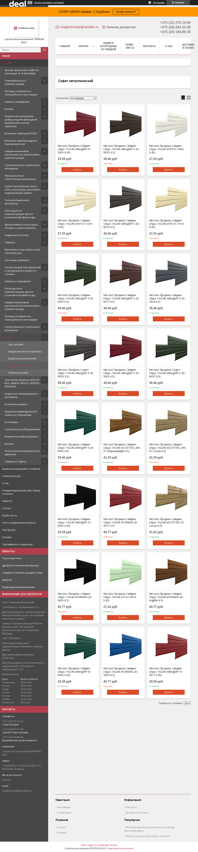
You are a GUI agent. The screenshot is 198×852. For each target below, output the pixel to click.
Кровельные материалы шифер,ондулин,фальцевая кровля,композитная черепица (21, 121)
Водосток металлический (22, 358)
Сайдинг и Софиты (15, 461)
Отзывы (7, 537)
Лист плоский (15, 344)
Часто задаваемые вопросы (19, 522)
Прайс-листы (9, 515)
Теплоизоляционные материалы (17, 201)
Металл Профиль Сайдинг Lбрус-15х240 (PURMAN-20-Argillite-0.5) (166, 597)
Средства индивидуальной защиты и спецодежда (21, 413)
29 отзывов (158, 2)
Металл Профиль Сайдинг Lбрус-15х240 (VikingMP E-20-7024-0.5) (167, 298)
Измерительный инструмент (22, 436)
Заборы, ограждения (17, 101)
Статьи (6, 508)
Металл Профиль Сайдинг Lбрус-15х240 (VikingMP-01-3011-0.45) (166, 672)
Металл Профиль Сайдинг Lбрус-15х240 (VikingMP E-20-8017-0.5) (121, 298)
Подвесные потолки (17, 235)
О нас (5, 483)
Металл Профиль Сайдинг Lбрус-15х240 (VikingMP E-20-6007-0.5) (76, 298)
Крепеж (9, 443)
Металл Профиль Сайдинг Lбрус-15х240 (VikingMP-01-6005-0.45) (75, 672)
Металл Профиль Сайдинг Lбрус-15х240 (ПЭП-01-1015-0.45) (75, 224)
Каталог (7, 62)
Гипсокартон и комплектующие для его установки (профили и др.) (20, 214)
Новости (7, 501)
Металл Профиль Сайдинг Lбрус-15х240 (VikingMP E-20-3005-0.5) (121, 373)
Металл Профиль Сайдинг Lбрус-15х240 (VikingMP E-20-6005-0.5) (76, 448)
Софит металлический (20, 365)
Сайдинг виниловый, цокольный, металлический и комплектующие (22, 155)
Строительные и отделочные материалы (22, 166)
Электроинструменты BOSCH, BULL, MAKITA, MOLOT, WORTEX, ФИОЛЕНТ (22, 383)
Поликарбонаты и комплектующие (15, 82)
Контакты (149, 46)
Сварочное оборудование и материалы (21, 395)
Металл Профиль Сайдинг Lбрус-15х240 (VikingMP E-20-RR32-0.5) (121, 149)
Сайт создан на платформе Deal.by (99, 845)
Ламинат (10, 242)
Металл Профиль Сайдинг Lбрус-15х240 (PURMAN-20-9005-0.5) (75, 597)
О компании (64, 812)
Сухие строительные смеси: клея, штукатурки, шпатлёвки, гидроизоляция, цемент (22, 190)
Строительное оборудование (22, 429)
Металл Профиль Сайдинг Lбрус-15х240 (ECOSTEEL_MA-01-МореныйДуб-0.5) (122, 448)
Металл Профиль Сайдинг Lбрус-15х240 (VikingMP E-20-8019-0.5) (121, 224)
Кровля (9, 109)
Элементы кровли (18, 372)
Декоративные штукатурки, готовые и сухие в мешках (21, 226)
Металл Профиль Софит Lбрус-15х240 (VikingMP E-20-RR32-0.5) (76, 373)
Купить (77, 169)
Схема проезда (11, 476)
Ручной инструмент (16, 404)
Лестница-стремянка (17, 260)
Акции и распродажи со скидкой (21, 468)
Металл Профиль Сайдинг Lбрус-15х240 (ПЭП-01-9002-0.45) (166, 149)
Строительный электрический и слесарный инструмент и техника (23, 271)
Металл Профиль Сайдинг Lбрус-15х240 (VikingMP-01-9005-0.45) (75, 522)
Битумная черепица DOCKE (21, 133)
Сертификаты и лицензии (17, 544)
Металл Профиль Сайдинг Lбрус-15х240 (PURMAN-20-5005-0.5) (120, 672)
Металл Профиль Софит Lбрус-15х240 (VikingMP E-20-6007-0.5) (167, 373)
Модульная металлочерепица (24, 351)
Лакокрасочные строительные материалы (20, 177)
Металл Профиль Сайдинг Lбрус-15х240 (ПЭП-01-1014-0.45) (166, 224)
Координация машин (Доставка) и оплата (21, 492)
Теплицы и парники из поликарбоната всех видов (21, 92)
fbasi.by (6, 779)
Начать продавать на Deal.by (49, 2)
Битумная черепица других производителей (21, 142)
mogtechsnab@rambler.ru (17, 790)
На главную (64, 807)
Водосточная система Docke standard (148, 836)
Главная (64, 46)
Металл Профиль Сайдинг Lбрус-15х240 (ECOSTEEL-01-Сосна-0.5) (167, 522)
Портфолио (9, 530)
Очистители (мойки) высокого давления (22, 452)
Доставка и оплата (188, 46)
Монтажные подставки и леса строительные (22, 251)
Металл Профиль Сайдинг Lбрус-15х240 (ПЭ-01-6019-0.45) (120, 597)
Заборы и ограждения (18, 281)
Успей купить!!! (126, 11)
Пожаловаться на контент (120, 848)
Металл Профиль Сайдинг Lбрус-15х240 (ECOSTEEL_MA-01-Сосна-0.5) (167, 448)
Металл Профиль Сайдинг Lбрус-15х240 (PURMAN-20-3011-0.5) (120, 522)
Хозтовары (11, 422)
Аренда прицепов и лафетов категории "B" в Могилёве (22, 71)
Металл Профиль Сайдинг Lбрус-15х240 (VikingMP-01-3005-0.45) (75, 149)
